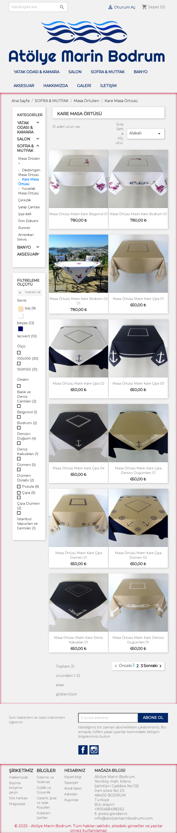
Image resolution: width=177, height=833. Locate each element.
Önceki (122, 666)
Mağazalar (17, 804)
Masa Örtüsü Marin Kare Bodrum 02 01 (79, 301)
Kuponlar (71, 800)
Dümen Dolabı (25, 477)
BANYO (141, 72)
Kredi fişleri (73, 788)
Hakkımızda (55, 86)
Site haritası (18, 798)
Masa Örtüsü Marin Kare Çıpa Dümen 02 (138, 555)
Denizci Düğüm (26, 436)
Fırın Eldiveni (28, 221)
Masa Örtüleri (29, 159)
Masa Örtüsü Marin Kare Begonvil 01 (78, 214)
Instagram (94, 750)
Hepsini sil (29, 292)
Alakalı (145, 133)
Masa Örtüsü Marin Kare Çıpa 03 (138, 383)
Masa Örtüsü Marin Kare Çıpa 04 (78, 468)
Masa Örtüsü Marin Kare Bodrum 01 (138, 214)
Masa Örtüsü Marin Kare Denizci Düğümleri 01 (138, 640)
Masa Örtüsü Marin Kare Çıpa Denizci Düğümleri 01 (138, 470)
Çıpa (28, 492)
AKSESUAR (24, 86)
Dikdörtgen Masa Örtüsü (29, 172)
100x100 (27, 358)
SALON (75, 72)
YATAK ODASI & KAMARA (36, 72)
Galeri (84, 86)
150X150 (27, 369)
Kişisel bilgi (72, 777)
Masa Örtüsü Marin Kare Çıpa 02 (78, 383)
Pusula (30, 486)
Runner (24, 228)
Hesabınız (74, 770)
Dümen (26, 464)
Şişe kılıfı (24, 214)
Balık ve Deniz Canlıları (26, 396)
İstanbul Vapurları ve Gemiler (27, 523)
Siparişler (71, 783)
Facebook (83, 750)
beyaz (25, 323)
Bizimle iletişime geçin (15, 787)
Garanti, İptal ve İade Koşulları (46, 802)
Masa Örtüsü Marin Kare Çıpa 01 (138, 299)
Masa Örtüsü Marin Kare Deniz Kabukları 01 (78, 640)
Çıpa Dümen (28, 505)
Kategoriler (29, 115)
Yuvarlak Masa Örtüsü (28, 191)
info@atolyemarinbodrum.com (123, 818)
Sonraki (153, 666)
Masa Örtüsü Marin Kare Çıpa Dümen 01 (78, 555)
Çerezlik (24, 200)
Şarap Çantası (29, 207)
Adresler (70, 794)
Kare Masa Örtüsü (28, 181)
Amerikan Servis (25, 237)
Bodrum (27, 423)
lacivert (27, 336)
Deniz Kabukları (27, 451)
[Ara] (38, 7)
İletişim (108, 86)
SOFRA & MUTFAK (107, 72)
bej (30, 308)
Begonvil (27, 412)
